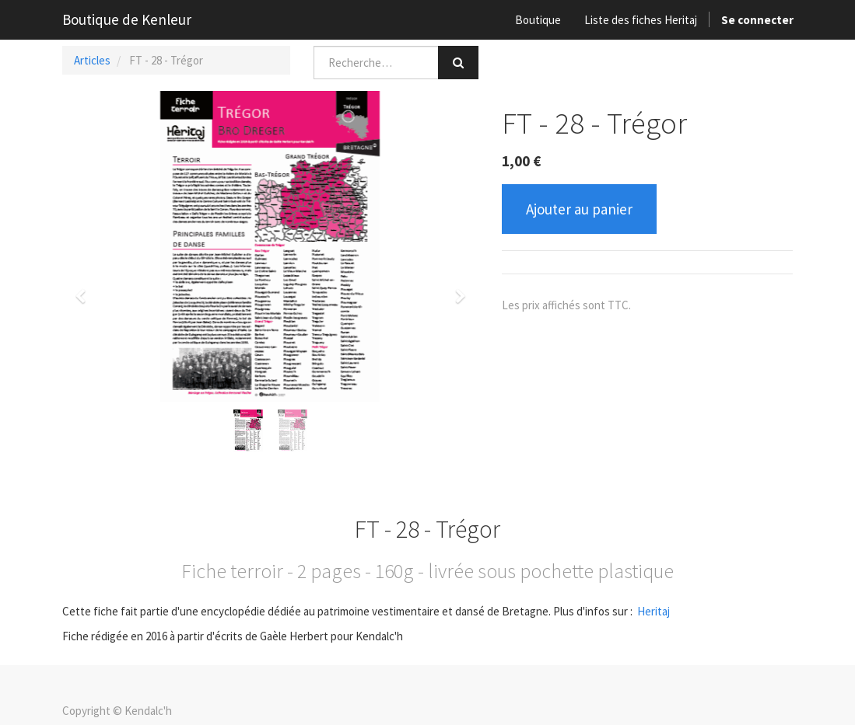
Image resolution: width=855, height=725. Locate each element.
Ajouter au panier (579, 209)
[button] (85, 289)
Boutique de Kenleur (126, 19)
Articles (92, 60)
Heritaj (653, 611)
